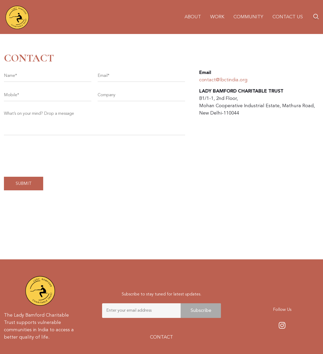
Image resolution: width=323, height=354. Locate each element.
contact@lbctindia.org (223, 80)
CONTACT (161, 337)
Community (248, 17)
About (193, 17)
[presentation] (43, 155)
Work (217, 17)
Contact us (287, 17)
